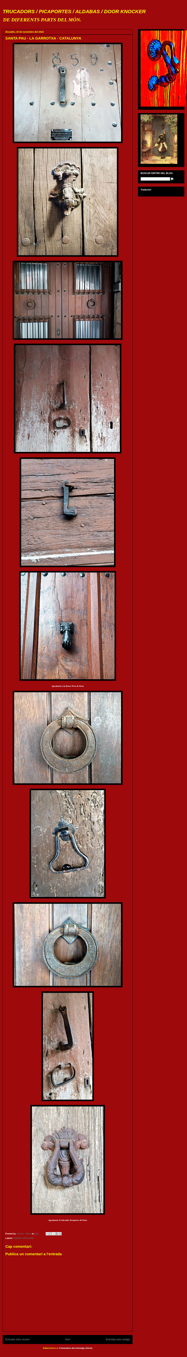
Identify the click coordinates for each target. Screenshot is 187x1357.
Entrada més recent (17, 1339)
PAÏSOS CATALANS (24, 1238)
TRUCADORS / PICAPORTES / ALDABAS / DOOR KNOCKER (74, 11)
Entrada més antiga (118, 1339)
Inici (67, 1339)
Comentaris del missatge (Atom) (75, 1348)
